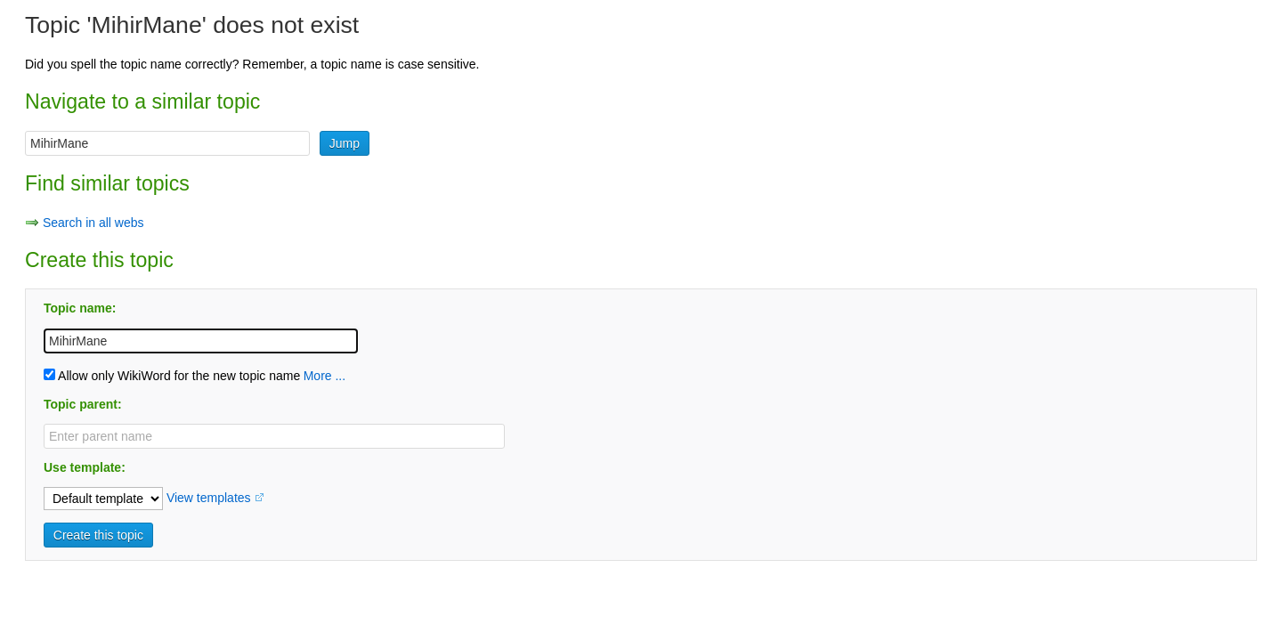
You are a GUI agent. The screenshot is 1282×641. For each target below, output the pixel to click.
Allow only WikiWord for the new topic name (172, 376)
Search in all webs (93, 222)
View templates (208, 498)
